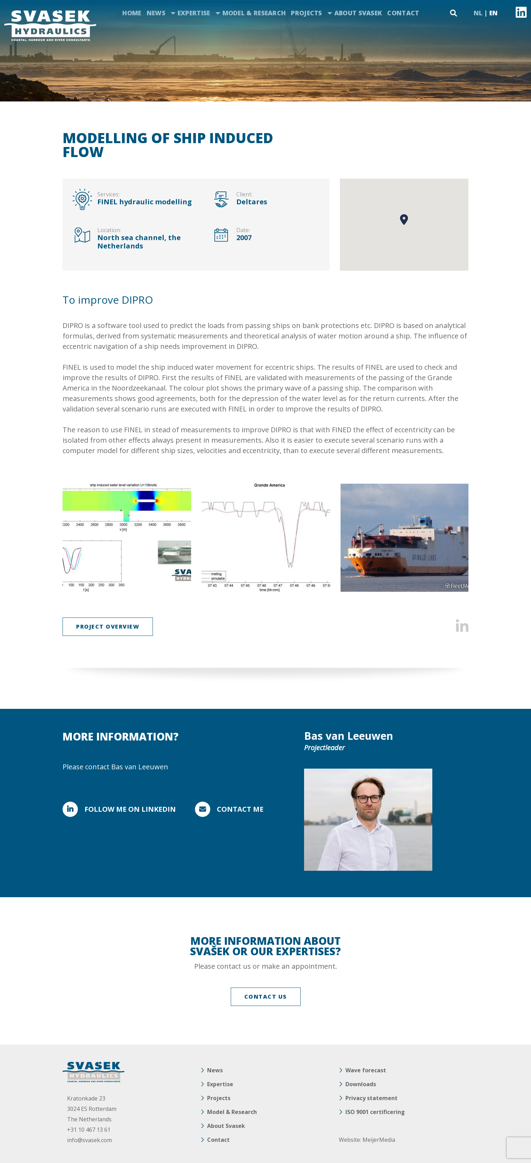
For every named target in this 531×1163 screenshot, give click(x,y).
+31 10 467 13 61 (89, 1129)
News (156, 13)
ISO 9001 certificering (375, 1112)
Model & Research (254, 13)
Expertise (194, 13)
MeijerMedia (378, 1140)
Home (131, 13)
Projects (306, 13)
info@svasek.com (89, 1140)
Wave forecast (365, 1070)
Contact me (240, 809)
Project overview (107, 626)
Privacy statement (371, 1098)
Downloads (360, 1084)
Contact (403, 13)
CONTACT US (265, 996)
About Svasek (358, 13)
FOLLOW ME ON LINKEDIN (130, 809)
